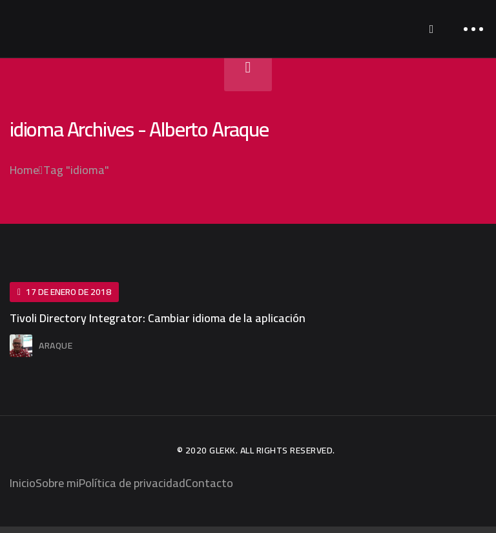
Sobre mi (57, 483)
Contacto (209, 483)
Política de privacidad (132, 483)
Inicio (23, 483)
